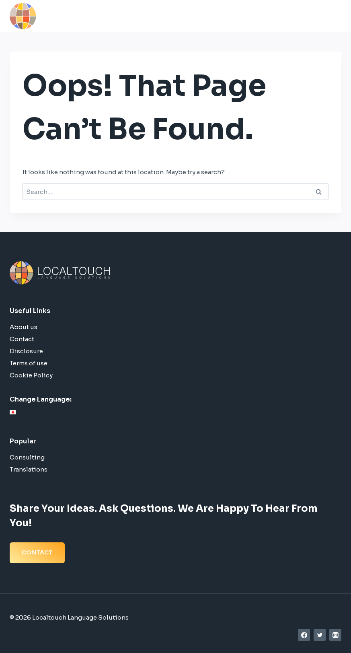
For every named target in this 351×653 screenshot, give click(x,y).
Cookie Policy (31, 375)
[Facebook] (304, 635)
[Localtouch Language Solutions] (66, 16)
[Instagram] (335, 635)
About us (23, 327)
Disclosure (26, 351)
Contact (22, 339)
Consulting (27, 457)
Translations (28, 469)
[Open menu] (332, 15)
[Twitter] (320, 635)
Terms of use (28, 363)
